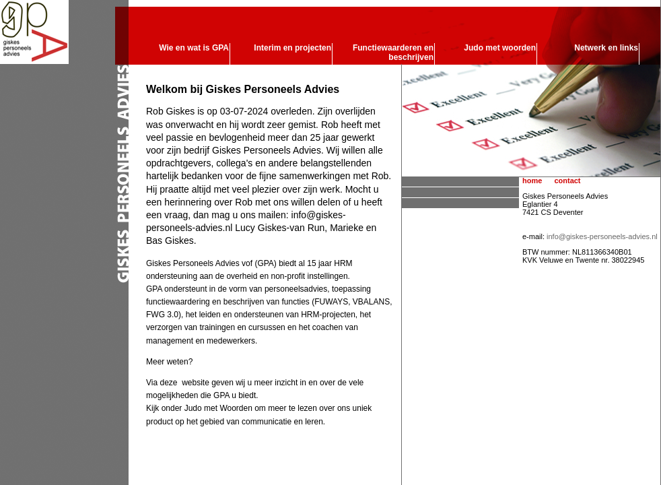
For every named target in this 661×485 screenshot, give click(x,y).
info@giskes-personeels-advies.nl (602, 236)
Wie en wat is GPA (194, 48)
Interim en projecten (292, 48)
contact (567, 180)
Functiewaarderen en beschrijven (393, 52)
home (532, 180)
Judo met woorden (500, 48)
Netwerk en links (606, 48)
